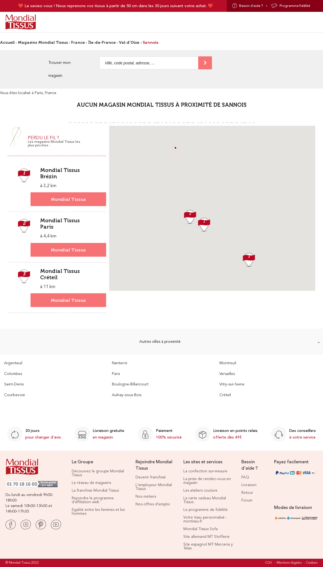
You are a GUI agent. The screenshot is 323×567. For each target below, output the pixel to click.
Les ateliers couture (200, 490)
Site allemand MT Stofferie (206, 537)
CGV (268, 563)
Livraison (248, 485)
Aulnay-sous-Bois (126, 395)
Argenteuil (13, 363)
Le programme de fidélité (205, 510)
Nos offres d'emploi (153, 504)
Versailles (227, 374)
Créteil (225, 395)
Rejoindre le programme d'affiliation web (93, 500)
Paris (116, 374)
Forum (246, 500)
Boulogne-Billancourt (130, 384)
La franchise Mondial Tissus (95, 490)
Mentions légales (289, 563)
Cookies (312, 563)
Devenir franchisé (151, 477)
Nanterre (119, 363)
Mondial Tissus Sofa (200, 529)
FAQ (245, 477)
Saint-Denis (14, 384)
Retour (247, 493)
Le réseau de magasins (91, 483)
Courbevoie (14, 395)
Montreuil (227, 363)
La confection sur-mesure (205, 471)
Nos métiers (146, 496)
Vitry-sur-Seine (231, 384)
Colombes (13, 374)
